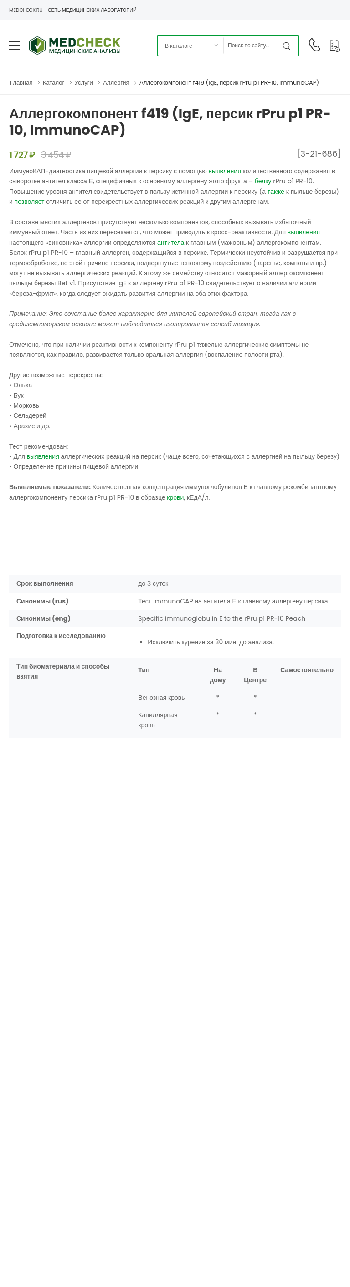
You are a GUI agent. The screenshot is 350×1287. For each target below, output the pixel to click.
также (276, 191)
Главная (21, 82)
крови (175, 497)
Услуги (84, 82)
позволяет (30, 201)
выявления (224, 171)
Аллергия (116, 82)
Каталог (53, 82)
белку (263, 181)
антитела (170, 242)
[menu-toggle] (14, 45)
